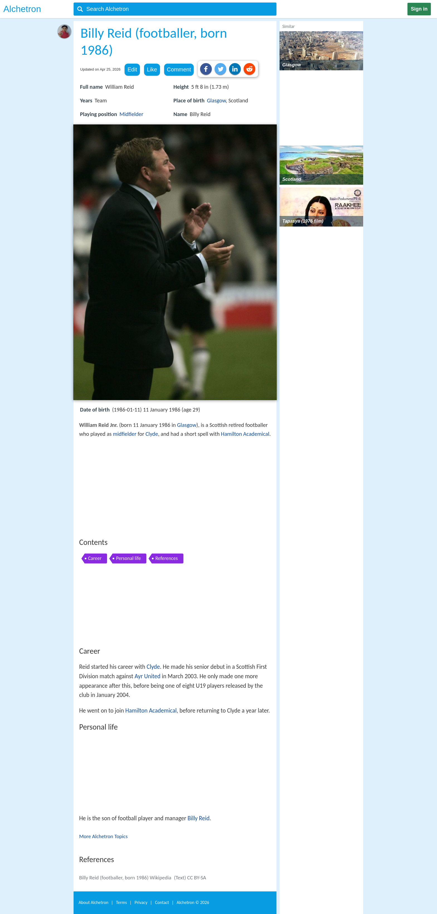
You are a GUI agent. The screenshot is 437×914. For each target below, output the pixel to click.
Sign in (419, 9)
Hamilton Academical (245, 433)
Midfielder (132, 114)
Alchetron (22, 9)
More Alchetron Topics (103, 836)
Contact (162, 902)
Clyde (151, 433)
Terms (121, 902)
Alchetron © (193, 902)
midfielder (124, 433)
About (93, 902)
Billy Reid (199, 818)
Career (94, 558)
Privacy (141, 902)
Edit (132, 69)
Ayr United (148, 676)
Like (152, 69)
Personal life (128, 558)
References (166, 558)
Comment (179, 69)
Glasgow (216, 100)
